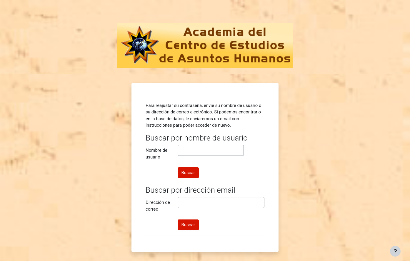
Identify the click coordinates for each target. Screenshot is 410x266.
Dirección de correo (158, 206)
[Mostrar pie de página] (395, 251)
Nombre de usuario (156, 154)
